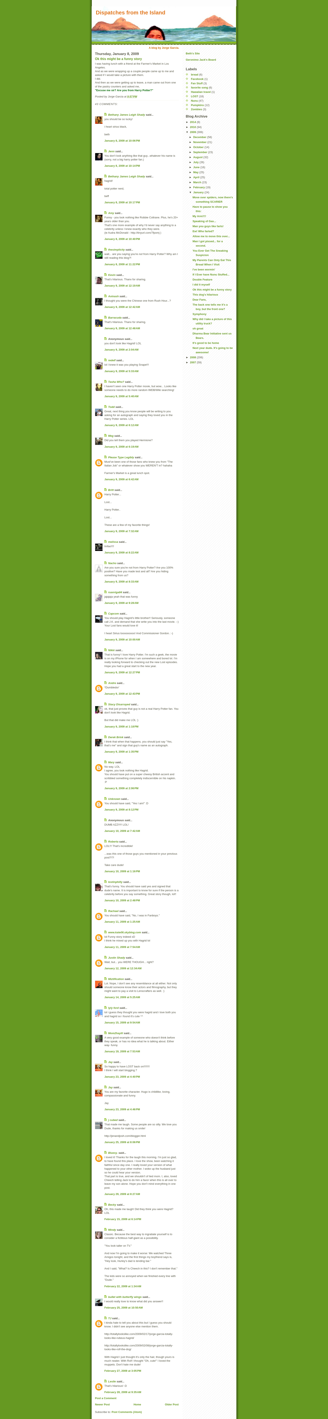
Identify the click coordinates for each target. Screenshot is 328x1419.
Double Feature (202, 279)
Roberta (113, 841)
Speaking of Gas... (204, 221)
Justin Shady (116, 957)
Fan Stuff (197, 83)
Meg (111, 435)
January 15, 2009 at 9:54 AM (122, 1022)
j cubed (113, 1120)
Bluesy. (113, 1152)
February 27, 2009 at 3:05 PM (122, 1370)
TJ (109, 1318)
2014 (193, 122)
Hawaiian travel (201, 91)
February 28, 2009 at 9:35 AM (122, 1392)
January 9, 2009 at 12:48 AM (122, 328)
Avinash (113, 296)
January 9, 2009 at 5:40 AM (121, 396)
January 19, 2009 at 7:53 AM (122, 1051)
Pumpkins (197, 105)
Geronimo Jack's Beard (201, 59)
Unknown (114, 798)
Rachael (113, 911)
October (198, 147)
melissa (113, 541)
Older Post (172, 1404)
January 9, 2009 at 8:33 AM (121, 581)
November (200, 142)
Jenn (111, 151)
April (196, 177)
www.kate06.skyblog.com (124, 932)
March (197, 182)
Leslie (112, 1381)
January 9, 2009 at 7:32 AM (121, 531)
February (199, 187)
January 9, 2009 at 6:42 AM (121, 479)
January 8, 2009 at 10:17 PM (122, 202)
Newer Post (102, 1404)
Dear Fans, (199, 299)
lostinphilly (115, 882)
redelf (111, 360)
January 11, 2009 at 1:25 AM (122, 921)
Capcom (113, 613)
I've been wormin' (203, 269)
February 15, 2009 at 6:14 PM (122, 1219)
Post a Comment (106, 1398)
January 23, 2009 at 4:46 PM (122, 1109)
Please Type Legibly (121, 457)
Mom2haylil (115, 1033)
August (198, 157)
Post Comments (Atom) (127, 1412)
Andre (112, 683)
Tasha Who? (116, 381)
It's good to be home (205, 343)
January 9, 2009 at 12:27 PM (122, 672)
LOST (194, 96)
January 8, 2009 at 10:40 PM (122, 239)
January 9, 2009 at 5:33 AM (121, 371)
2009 (193, 132)
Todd (111, 407)
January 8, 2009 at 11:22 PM (122, 264)
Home (137, 1404)
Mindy (112, 1229)
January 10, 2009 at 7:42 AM (122, 830)
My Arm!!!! (199, 216)
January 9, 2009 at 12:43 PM (122, 693)
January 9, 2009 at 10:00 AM (122, 639)
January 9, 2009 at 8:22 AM (121, 552)
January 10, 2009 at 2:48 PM (122, 900)
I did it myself (201, 284)
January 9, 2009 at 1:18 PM (121, 726)
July (196, 162)
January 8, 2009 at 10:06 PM (122, 140)
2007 (193, 362)
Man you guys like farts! (207, 226)
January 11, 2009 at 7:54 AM (122, 947)
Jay (110, 1062)
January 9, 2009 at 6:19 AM (121, 446)
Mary (111, 762)
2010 (193, 127)
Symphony (199, 314)
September (200, 152)
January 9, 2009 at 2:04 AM (121, 349)
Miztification (116, 979)
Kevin (111, 275)
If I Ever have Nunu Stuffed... (210, 274)
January (198, 192)
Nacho (112, 563)
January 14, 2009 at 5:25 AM (122, 997)
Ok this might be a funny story (118, 59)
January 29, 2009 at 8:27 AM (122, 1194)
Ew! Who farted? (203, 231)
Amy (111, 213)
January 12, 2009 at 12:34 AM (123, 968)
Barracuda (115, 317)
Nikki (111, 650)
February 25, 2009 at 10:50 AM (123, 1307)
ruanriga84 (115, 592)
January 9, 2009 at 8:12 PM (121, 809)
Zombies (196, 109)
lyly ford (113, 1007)
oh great (197, 328)
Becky (112, 1204)
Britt (111, 490)
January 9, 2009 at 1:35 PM (121, 751)
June (196, 167)
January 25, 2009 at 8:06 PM (122, 1142)
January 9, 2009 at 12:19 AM (122, 285)
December (200, 137)
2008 (193, 357)
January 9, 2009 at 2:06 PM (121, 788)
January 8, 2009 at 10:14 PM (122, 165)
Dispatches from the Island (130, 12)
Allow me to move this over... (211, 236)
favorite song (199, 87)
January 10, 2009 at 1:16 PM (122, 871)
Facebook (197, 79)
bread (194, 74)
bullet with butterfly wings (125, 1297)
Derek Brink (115, 737)
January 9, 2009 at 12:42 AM (122, 307)
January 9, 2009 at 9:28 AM (121, 602)
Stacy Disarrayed (119, 704)
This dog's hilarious (205, 294)
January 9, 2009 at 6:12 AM (121, 425)
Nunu (194, 100)
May (196, 172)
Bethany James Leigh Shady (126, 114)
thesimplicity (116, 249)
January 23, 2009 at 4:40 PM (122, 1076)
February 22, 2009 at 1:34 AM (122, 1286)
